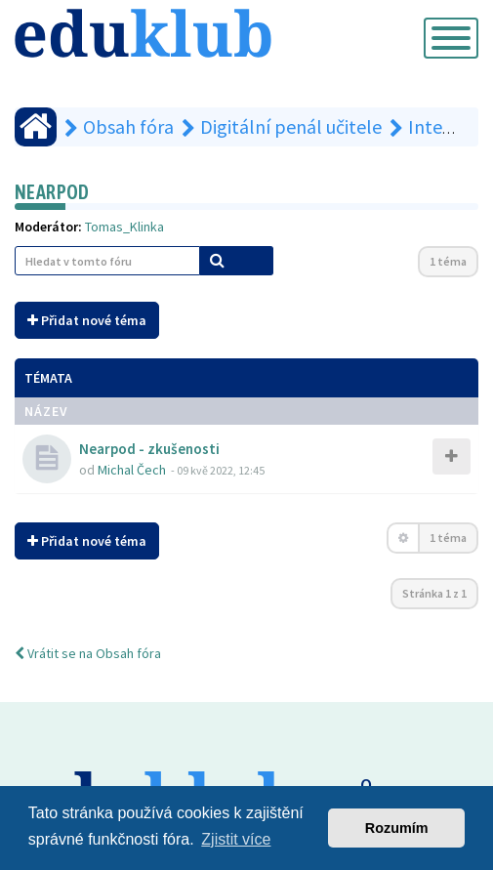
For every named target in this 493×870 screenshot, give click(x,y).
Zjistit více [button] (235, 839)
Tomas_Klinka (124, 226)
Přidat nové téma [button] (86, 320)
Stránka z (434, 593)
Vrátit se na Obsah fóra (88, 653)
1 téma (448, 261)
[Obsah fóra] (36, 126)
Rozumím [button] (397, 828)
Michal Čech (132, 469)
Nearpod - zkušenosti (149, 448)
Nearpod (52, 192)
